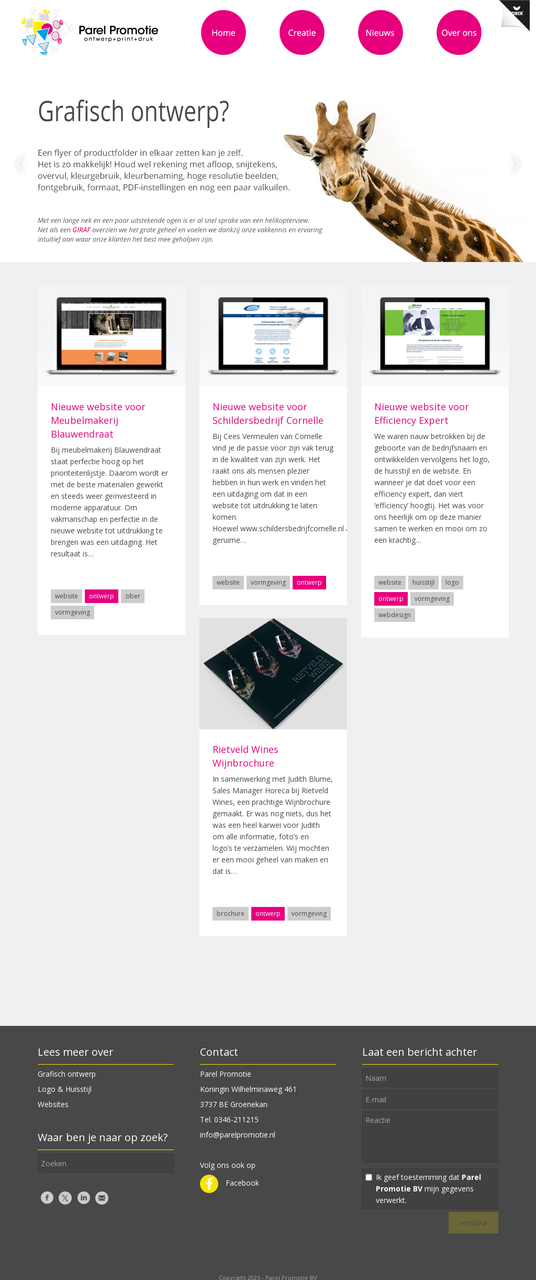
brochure (230, 913)
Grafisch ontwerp (67, 1074)
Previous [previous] (20, 164)
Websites (53, 1104)
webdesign (394, 614)
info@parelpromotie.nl (237, 1135)
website (66, 596)
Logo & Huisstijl (65, 1089)
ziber (132, 596)
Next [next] (516, 164)
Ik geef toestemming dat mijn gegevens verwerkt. (428, 1188)
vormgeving (72, 612)
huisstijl (423, 582)
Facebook (229, 1183)
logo (452, 582)
